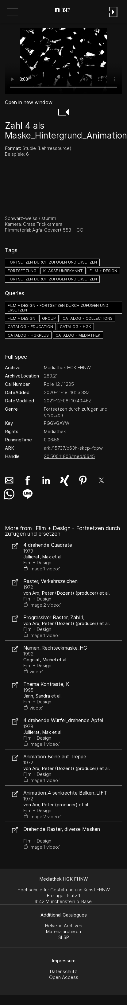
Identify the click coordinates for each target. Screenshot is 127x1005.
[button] (12, 12)
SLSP (63, 937)
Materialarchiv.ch (63, 931)
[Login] (112, 18)
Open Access (63, 977)
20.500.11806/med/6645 (69, 456)
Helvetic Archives (63, 926)
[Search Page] (62, 11)
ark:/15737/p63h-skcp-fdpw (73, 448)
